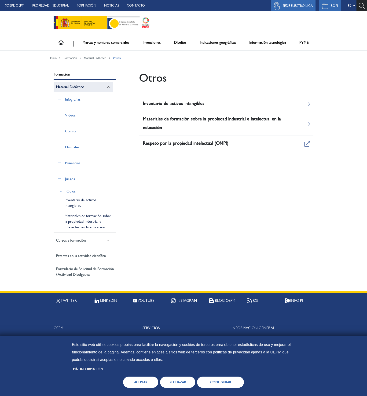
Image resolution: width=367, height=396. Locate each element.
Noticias (111, 5)
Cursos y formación (71, 240)
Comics (71, 131)
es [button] (351, 6)
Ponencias (72, 163)
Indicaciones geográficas (218, 42)
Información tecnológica (267, 42)
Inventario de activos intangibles (80, 203)
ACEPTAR (140, 382)
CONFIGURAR (220, 382)
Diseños (180, 42)
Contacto (136, 5)
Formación (86, 5)
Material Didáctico (95, 58)
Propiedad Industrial (50, 5)
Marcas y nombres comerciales (105, 42)
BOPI (328, 6)
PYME (303, 42)
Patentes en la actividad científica (81, 256)
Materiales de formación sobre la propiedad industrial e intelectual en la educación (88, 221)
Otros (117, 58)
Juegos (70, 179)
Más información (88, 369)
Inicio (53, 58)
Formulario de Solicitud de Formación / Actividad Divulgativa (85, 272)
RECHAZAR (177, 382)
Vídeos (70, 115)
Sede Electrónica (292, 6)
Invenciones (152, 42)
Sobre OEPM (14, 5)
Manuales (72, 147)
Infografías (73, 99)
